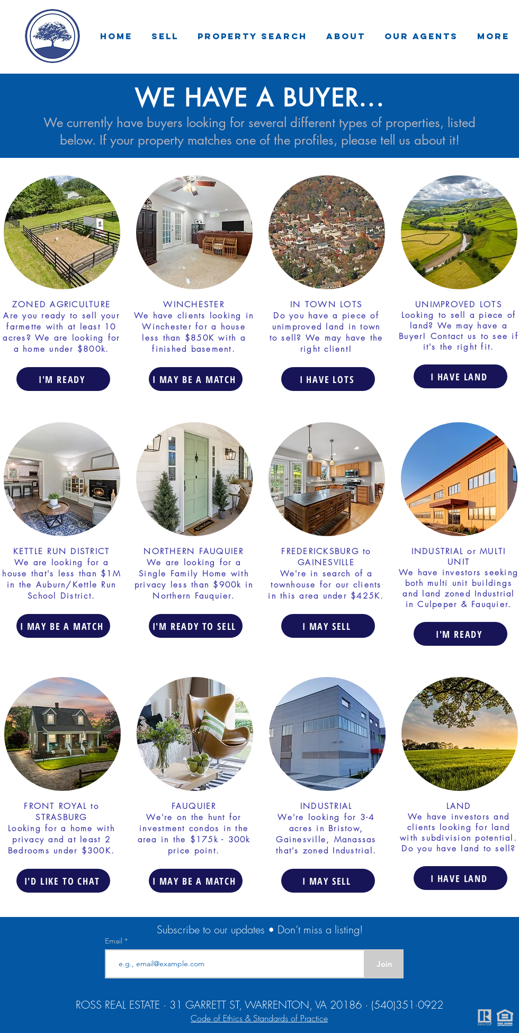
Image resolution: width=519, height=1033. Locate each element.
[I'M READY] (63, 379)
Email (114, 941)
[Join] (384, 963)
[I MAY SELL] (328, 626)
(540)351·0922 (407, 1005)
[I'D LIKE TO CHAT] (63, 881)
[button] (165, 36)
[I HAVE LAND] (460, 376)
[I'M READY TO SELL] (196, 626)
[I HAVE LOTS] (328, 379)
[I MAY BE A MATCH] (196, 379)
